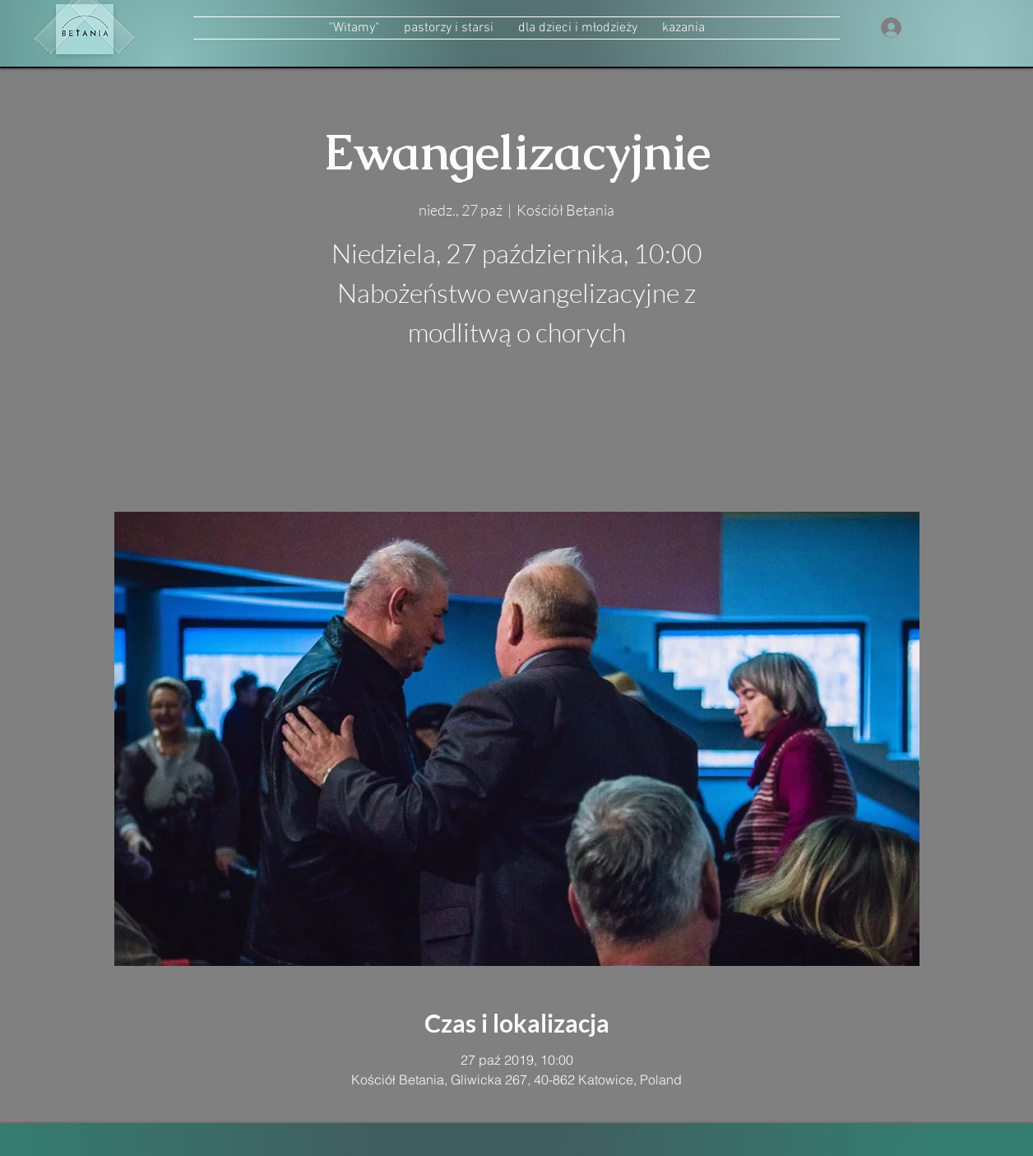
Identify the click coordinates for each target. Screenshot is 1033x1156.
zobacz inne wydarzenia (517, 434)
